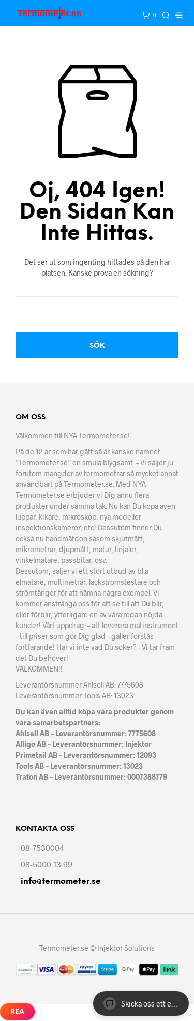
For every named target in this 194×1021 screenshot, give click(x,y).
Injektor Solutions (126, 948)
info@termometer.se (61, 881)
